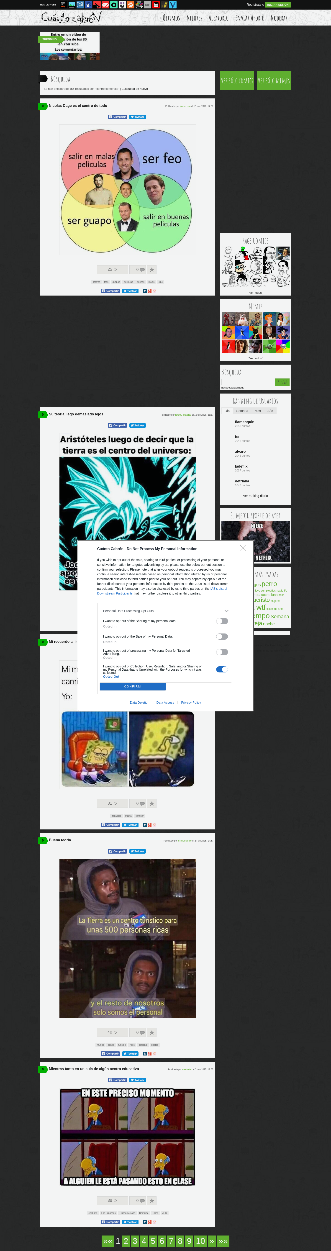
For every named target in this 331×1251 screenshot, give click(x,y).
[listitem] (165, 611)
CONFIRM (132, 686)
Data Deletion (139, 702)
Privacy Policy (191, 702)
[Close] (244, 549)
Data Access (165, 702)
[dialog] (165, 625)
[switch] (222, 621)
